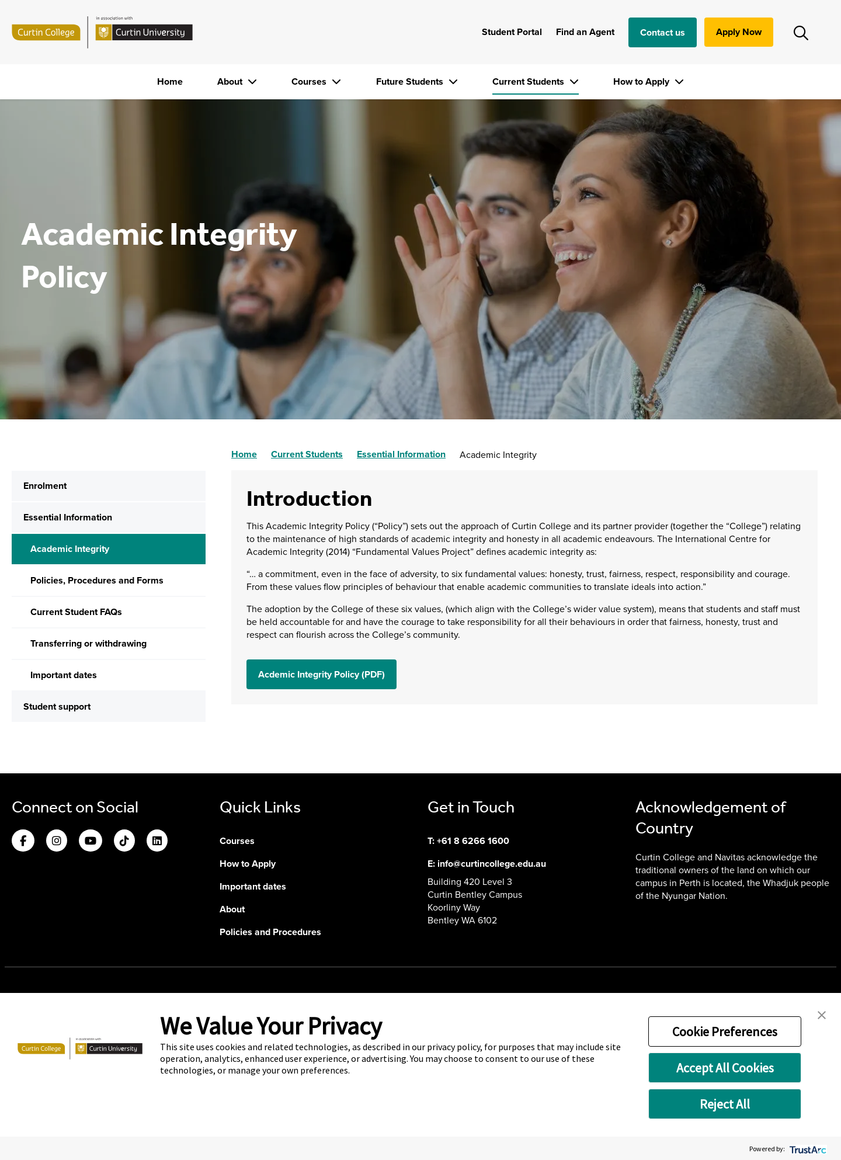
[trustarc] (807, 1148)
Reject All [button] (725, 1104)
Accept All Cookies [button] (725, 1068)
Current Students (529, 81)
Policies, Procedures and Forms (97, 580)
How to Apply (642, 81)
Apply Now (739, 32)
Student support (57, 706)
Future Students (411, 81)
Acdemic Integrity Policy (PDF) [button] (321, 674)
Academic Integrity (69, 548)
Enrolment (45, 485)
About (231, 81)
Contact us (662, 32)
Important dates (63, 675)
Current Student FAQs (76, 612)
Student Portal (512, 32)
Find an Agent (585, 32)
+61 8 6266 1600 (473, 841)
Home (170, 81)
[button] (821, 1014)
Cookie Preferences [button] (724, 1031)
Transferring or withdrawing (88, 643)
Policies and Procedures (270, 932)
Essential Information (67, 517)
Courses (310, 81)
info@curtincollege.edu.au (491, 863)
